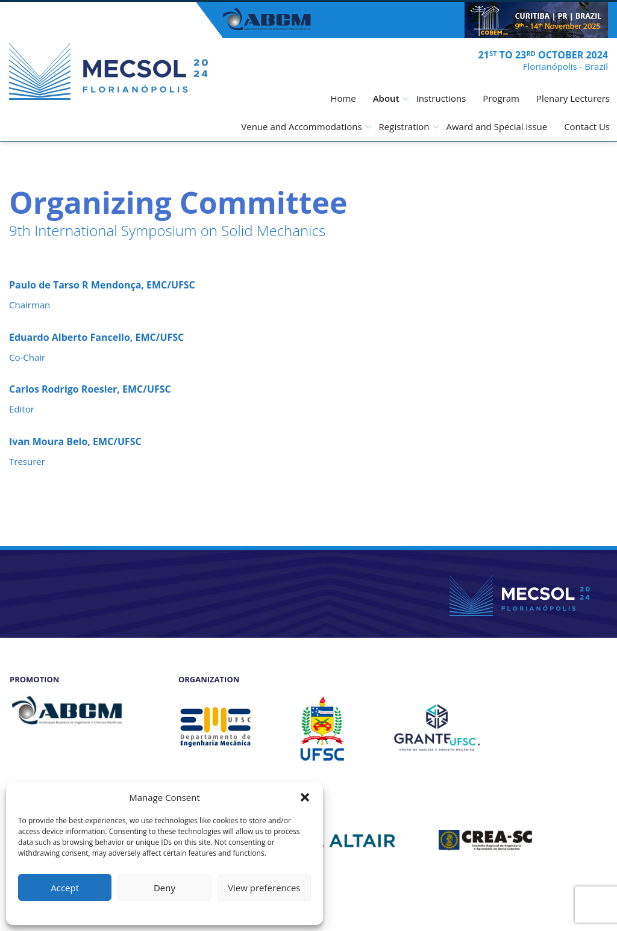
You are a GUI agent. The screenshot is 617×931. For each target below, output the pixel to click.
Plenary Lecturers (573, 98)
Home (342, 98)
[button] (305, 797)
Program (501, 98)
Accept (65, 888)
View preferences (264, 888)
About (386, 98)
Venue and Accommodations (301, 126)
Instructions (441, 98)
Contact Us (587, 126)
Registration (404, 126)
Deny (164, 888)
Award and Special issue (496, 126)
